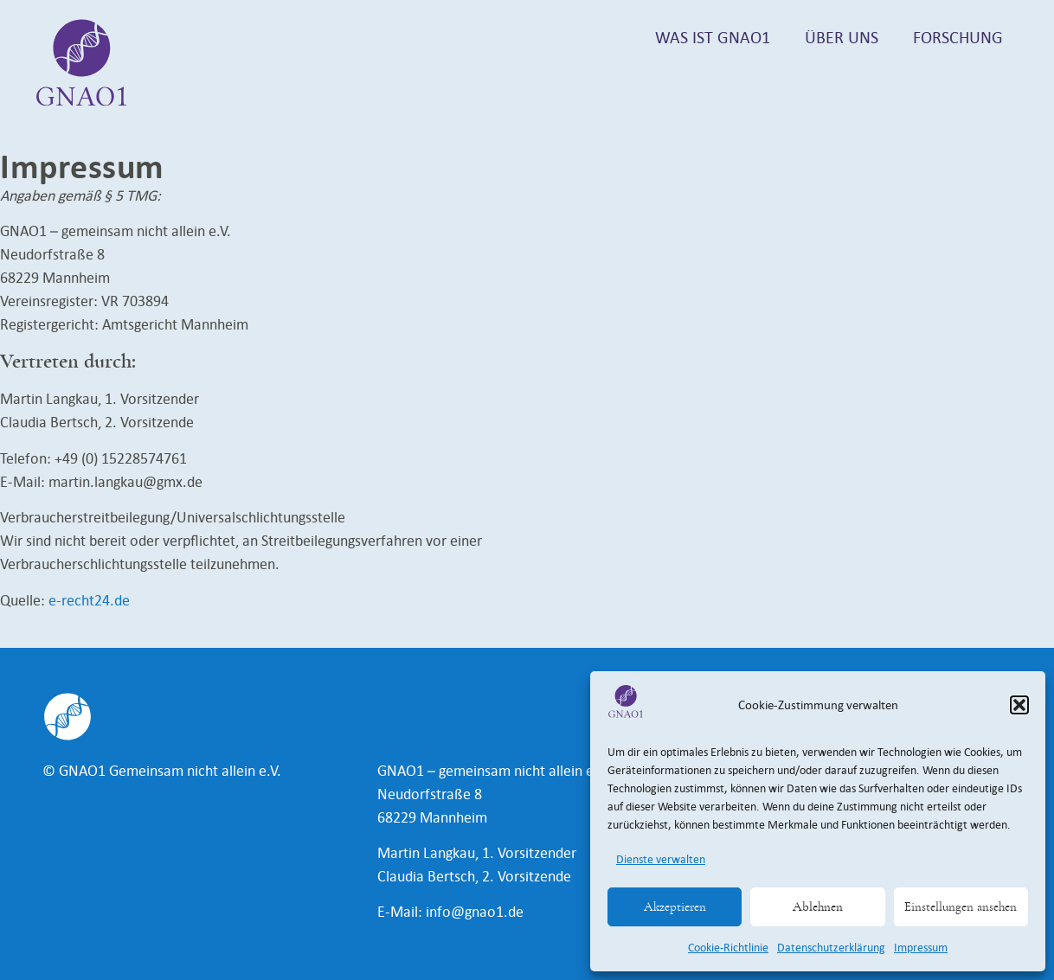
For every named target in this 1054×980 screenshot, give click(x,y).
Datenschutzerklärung (831, 947)
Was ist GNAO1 (712, 37)
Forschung (958, 37)
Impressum (921, 947)
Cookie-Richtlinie (728, 947)
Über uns (841, 37)
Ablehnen (818, 906)
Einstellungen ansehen (960, 906)
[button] (1019, 705)
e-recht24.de (89, 600)
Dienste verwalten (660, 859)
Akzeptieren (675, 906)
